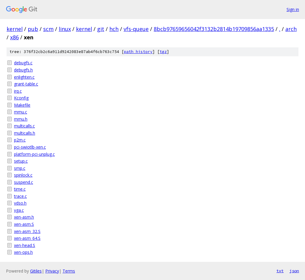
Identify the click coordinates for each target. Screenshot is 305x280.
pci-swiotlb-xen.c (30, 147)
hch (114, 28)
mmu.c (20, 112)
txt (280, 270)
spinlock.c (23, 175)
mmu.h (20, 119)
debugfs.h (23, 70)
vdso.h (20, 203)
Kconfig (21, 98)
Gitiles (36, 271)
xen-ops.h (23, 252)
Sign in (293, 9)
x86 (14, 37)
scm (48, 28)
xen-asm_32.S (27, 231)
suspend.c (23, 182)
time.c (20, 189)
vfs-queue (136, 28)
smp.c (19, 168)
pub (33, 28)
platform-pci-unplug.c (34, 154)
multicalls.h (24, 133)
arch (291, 28)
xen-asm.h (24, 217)
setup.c (21, 161)
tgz (163, 51)
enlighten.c (24, 77)
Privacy (52, 271)
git (100, 28)
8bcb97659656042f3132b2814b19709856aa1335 (214, 28)
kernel (15, 28)
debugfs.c (23, 63)
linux (65, 28)
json (294, 270)
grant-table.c (26, 84)
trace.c (20, 196)
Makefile (22, 105)
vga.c (19, 210)
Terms (69, 271)
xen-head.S (24, 245)
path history (138, 51)
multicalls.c (24, 126)
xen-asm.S (24, 224)
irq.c (18, 91)
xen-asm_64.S (27, 238)
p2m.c (20, 140)
